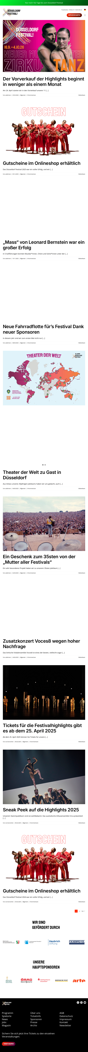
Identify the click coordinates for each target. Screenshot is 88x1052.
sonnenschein (9, 741)
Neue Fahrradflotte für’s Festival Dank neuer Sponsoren (43, 329)
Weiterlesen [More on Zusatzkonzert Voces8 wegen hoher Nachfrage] (81, 657)
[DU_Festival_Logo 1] (6, 1002)
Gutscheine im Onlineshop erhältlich (41, 163)
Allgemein (23, 95)
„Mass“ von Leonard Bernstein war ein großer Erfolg (43, 244)
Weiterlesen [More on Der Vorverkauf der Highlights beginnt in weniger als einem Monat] (81, 95)
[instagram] (81, 1002)
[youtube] (85, 1002)
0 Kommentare (31, 95)
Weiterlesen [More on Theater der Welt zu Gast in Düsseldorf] (81, 488)
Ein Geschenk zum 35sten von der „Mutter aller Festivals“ (39, 559)
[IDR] (9, 977)
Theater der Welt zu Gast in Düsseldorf (32, 474)
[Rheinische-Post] (61, 977)
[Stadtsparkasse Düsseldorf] (44, 977)
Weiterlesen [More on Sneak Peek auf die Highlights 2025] (81, 823)
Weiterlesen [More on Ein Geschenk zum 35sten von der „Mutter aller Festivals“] (81, 573)
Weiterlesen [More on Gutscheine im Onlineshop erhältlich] (81, 174)
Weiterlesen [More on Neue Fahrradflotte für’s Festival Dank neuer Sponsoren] (81, 343)
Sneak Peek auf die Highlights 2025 (41, 810)
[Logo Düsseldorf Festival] (11, 8)
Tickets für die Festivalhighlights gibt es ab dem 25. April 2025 (42, 728)
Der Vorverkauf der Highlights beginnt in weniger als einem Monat (43, 81)
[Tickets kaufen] (8, 1044)
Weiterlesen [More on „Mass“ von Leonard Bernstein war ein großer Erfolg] (81, 258)
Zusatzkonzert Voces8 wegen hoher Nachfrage (41, 643)
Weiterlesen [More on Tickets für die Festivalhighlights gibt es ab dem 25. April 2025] (81, 741)
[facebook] (78, 1002)
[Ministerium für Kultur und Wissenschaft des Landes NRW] (11, 937)
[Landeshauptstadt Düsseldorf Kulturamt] (33, 937)
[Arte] (79, 977)
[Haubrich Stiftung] (55, 937)
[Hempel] (77, 937)
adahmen (8, 95)
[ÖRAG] (26, 977)
